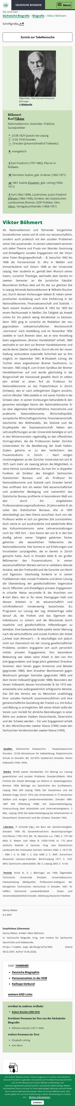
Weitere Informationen (39, 1097)
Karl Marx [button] (12, 597)
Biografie (38, 16)
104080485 (22, 965)
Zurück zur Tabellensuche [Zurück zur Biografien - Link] (37, 37)
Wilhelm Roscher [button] (61, 290)
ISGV (5, 5)
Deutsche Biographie (25, 972)
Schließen (37, 1102)
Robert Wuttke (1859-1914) (26, 1011)
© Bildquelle (25, 104)
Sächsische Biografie (16, 16)
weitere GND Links (20, 994)
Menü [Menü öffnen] (67, 5)
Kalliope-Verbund (23, 983)
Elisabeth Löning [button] (55, 358)
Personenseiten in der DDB (29, 978)
